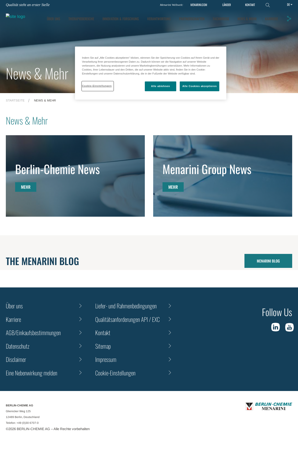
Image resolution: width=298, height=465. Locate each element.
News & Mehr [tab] (247, 25)
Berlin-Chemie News (57, 168)
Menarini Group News (207, 168)
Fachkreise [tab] (270, 16)
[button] (289, 21)
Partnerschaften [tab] (241, 16)
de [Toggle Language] (288, 4)
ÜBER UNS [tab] (103, 16)
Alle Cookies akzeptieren (199, 86)
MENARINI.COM (198, 5)
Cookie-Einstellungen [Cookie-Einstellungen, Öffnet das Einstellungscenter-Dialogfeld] (97, 85)
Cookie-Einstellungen (115, 372)
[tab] (170, 16)
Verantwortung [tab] (208, 16)
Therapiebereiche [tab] (131, 16)
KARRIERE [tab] (272, 25)
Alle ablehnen (160, 86)
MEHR (25, 187)
